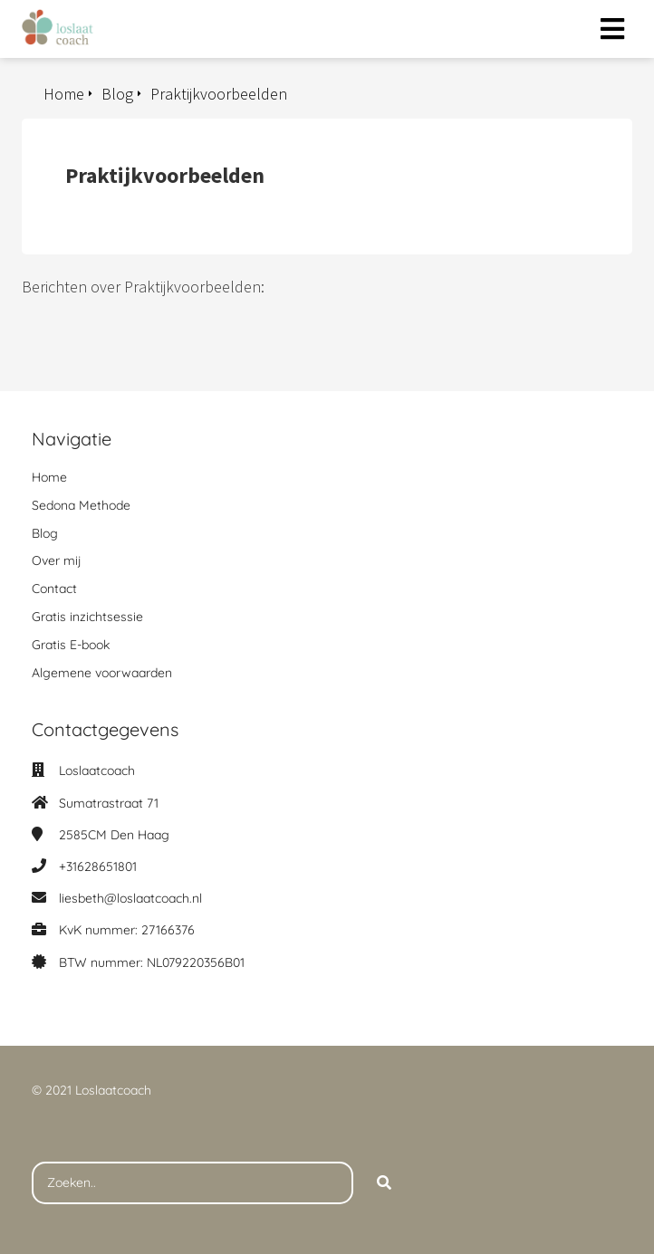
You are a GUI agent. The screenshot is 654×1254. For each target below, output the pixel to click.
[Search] (384, 1183)
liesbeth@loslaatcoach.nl (130, 898)
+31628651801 (98, 866)
